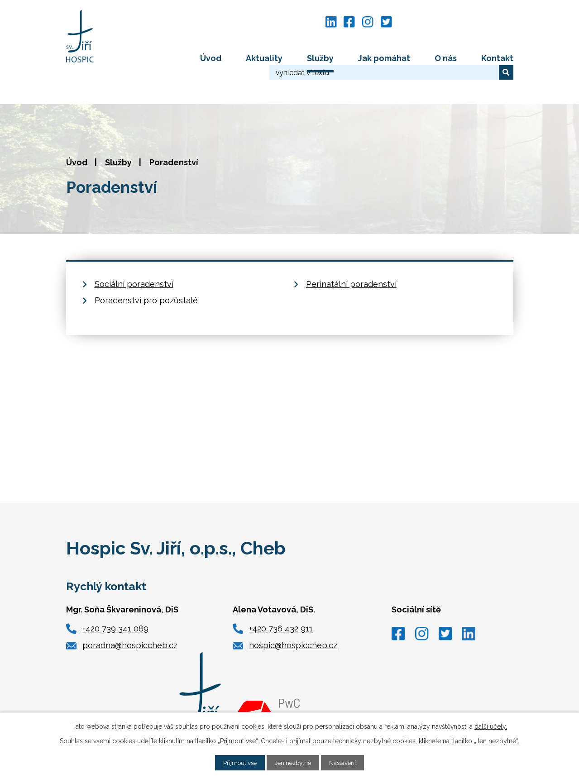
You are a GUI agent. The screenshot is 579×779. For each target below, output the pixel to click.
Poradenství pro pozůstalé (146, 268)
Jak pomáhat (384, 58)
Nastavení (345, 762)
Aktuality (264, 58)
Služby (320, 58)
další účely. (490, 726)
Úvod (210, 58)
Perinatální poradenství (351, 252)
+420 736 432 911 (281, 596)
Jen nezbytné (294, 762)
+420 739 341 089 (115, 596)
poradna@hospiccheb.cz (129, 613)
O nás (446, 58)
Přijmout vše (238, 762)
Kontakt (497, 58)
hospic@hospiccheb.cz (293, 613)
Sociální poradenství (134, 252)
